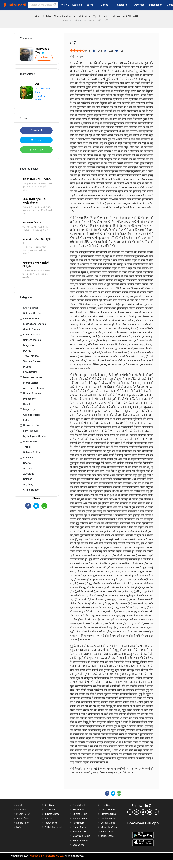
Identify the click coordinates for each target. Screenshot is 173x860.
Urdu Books (78, 844)
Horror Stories (31, 425)
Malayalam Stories (110, 827)
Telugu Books (79, 827)
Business (28, 457)
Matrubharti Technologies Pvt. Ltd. (47, 855)
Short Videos (50, 822)
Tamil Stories (107, 831)
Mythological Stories (34, 436)
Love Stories (30, 372)
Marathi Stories (108, 814)
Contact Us (21, 809)
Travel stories (31, 356)
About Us (77, 4)
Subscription (155, 4)
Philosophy (29, 398)
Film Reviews (30, 430)
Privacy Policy (23, 814)
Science (27, 478)
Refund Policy (22, 822)
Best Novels (50, 809)
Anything (28, 484)
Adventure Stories (33, 388)
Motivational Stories (34, 323)
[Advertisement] (36, 534)
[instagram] (136, 812)
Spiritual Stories (32, 313)
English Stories (108, 818)
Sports (27, 462)
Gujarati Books (80, 814)
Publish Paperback (53, 827)
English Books (79, 805)
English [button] (64, 4)
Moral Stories (30, 382)
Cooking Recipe (32, 414)
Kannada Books (80, 840)
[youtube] (149, 812)
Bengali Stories (108, 822)
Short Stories (30, 307)
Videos (106, 4)
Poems (27, 350)
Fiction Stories (31, 318)
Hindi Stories (107, 805)
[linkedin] (156, 812)
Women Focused (32, 361)
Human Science (32, 393)
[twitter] (143, 812)
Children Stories (32, 334)
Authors (48, 818)
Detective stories (32, 377)
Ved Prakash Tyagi (42, 50)
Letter (26, 420)
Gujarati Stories (108, 809)
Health (27, 404)
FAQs (18, 827)
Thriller (27, 446)
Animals (27, 468)
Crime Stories (31, 489)
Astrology (28, 473)
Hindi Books (78, 809)
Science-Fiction (31, 452)
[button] (55, 5)
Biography (29, 409)
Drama (27, 366)
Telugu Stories (107, 836)
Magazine (28, 345)
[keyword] (43, 5)
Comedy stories (32, 339)
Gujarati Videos (51, 814)
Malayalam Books (81, 836)
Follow (44, 57)
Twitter (36, 140)
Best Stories (50, 805)
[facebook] (130, 812)
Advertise (139, 4)
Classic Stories (31, 329)
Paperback (123, 4)
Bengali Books (79, 831)
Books (91, 4)
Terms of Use (22, 818)
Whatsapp (36, 149)
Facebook (36, 130)
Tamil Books (78, 822)
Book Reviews (31, 441)
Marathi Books (80, 818)
